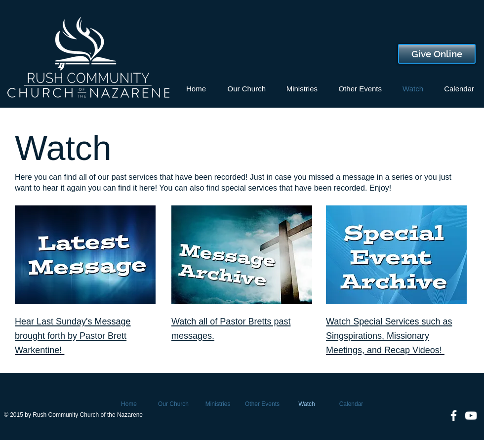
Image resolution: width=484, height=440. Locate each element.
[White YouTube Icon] (471, 415)
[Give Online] (437, 54)
